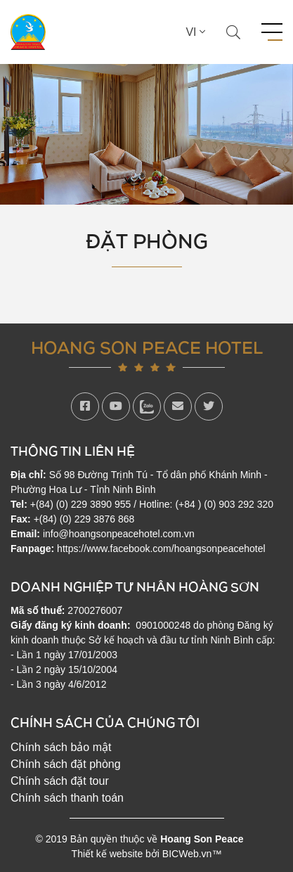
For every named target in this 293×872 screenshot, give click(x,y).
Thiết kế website (107, 853)
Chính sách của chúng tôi (105, 722)
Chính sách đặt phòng (66, 764)
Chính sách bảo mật (61, 747)
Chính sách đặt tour (60, 781)
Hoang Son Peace (201, 839)
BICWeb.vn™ (192, 853)
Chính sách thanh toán (67, 798)
